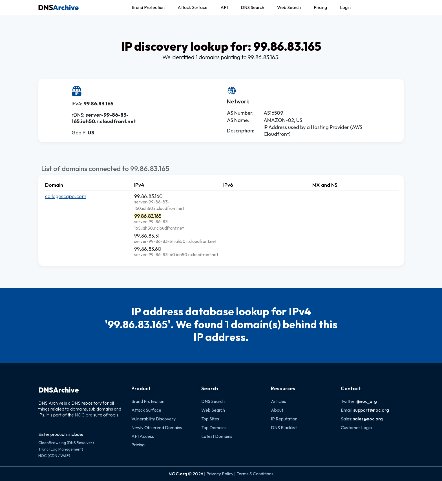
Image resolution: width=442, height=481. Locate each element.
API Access (142, 436)
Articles (278, 401)
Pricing (320, 7)
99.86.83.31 (147, 235)
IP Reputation (284, 419)
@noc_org (366, 401)
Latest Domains (216, 436)
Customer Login (356, 427)
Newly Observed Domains (156, 427)
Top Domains (214, 427)
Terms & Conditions (255, 473)
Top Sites (210, 419)
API (224, 7)
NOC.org (83, 415)
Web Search (289, 7)
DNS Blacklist (284, 427)
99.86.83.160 (148, 196)
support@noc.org (371, 410)
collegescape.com (65, 196)
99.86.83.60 (147, 249)
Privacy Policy (219, 473)
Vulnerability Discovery (153, 419)
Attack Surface (192, 7)
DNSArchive (58, 389)
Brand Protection (148, 7)
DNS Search (252, 7)
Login (345, 7)
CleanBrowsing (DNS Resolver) (66, 442)
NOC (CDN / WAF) (54, 455)
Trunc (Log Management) (60, 449)
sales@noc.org (368, 419)
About (277, 410)
